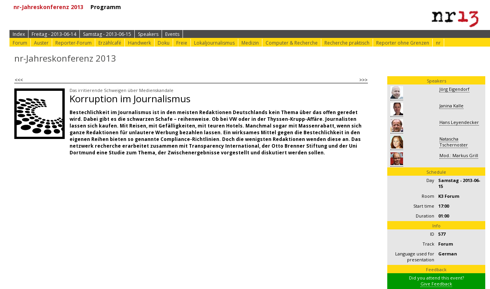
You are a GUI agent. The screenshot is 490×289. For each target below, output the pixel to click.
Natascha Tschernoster (453, 142)
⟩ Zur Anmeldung (162, 7)
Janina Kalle (451, 106)
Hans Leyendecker (459, 122)
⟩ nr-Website (333, 7)
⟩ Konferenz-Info (220, 7)
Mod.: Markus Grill (458, 155)
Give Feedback (436, 284)
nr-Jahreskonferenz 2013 (51, 7)
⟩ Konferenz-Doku (280, 7)
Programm (108, 7)
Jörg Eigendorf (454, 89)
